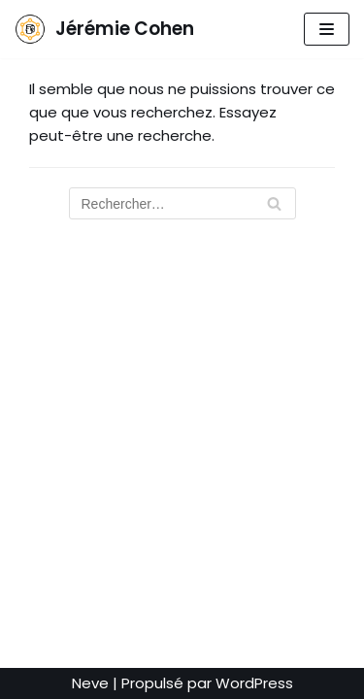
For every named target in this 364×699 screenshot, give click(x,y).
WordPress (254, 683)
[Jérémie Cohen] (104, 29)
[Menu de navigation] (326, 29)
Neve (90, 683)
